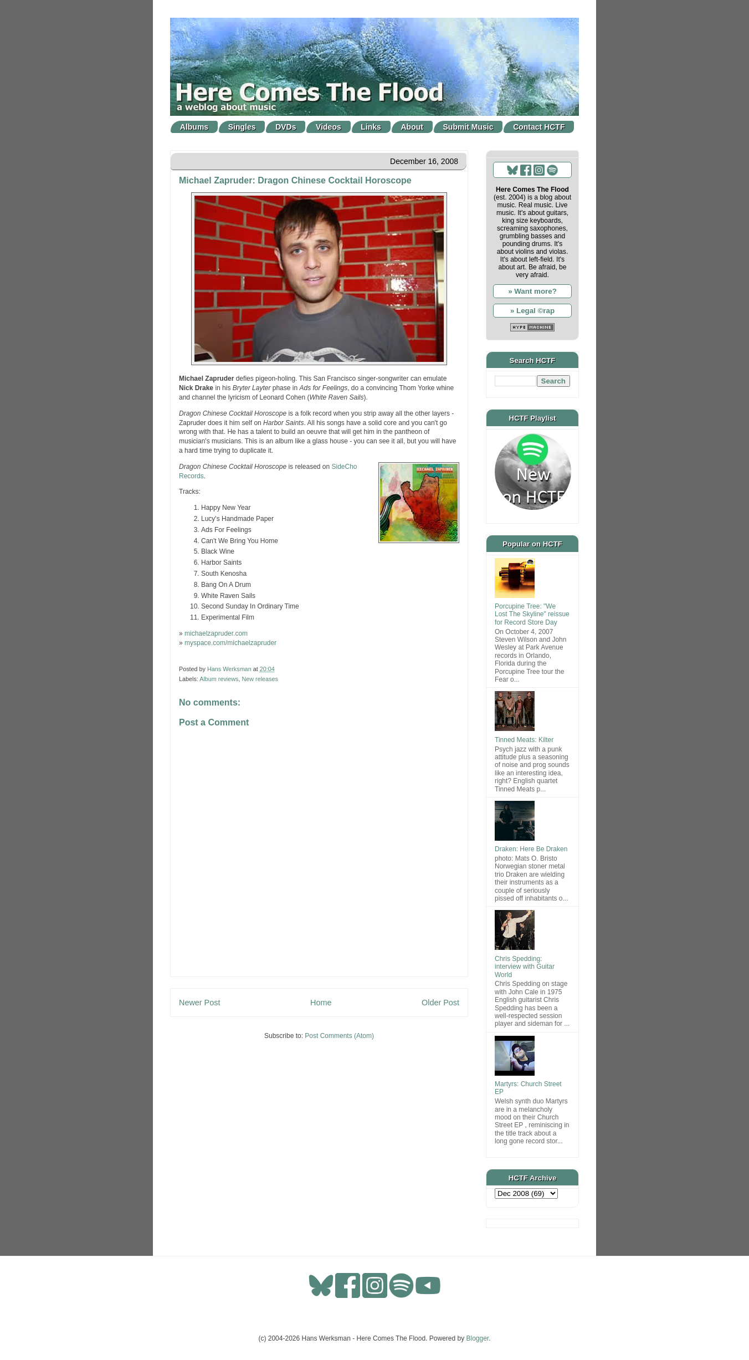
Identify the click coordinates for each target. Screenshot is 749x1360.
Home (320, 1002)
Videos (328, 126)
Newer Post (199, 1002)
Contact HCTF (539, 126)
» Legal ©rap (532, 310)
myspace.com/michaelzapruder (230, 643)
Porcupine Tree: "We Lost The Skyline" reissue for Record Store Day (532, 614)
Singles (242, 126)
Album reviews (218, 679)
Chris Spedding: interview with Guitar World (525, 967)
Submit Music (468, 126)
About (412, 126)
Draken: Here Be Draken (531, 849)
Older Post (440, 1002)
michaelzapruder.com (216, 633)
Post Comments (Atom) (339, 1036)
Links (371, 126)
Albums (194, 126)
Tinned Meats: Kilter (524, 740)
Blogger (477, 1338)
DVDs (285, 126)
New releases (260, 679)
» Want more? (532, 291)
